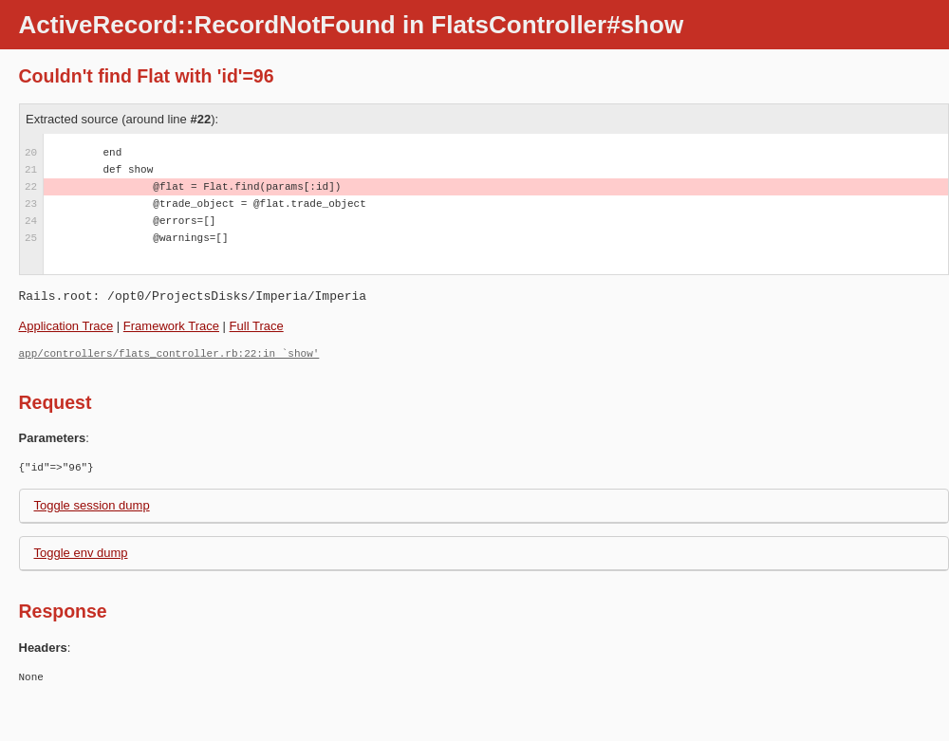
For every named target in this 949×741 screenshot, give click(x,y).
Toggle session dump (92, 505)
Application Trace (66, 326)
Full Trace (257, 326)
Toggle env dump (81, 553)
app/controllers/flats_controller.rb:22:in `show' (169, 353)
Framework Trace (171, 326)
